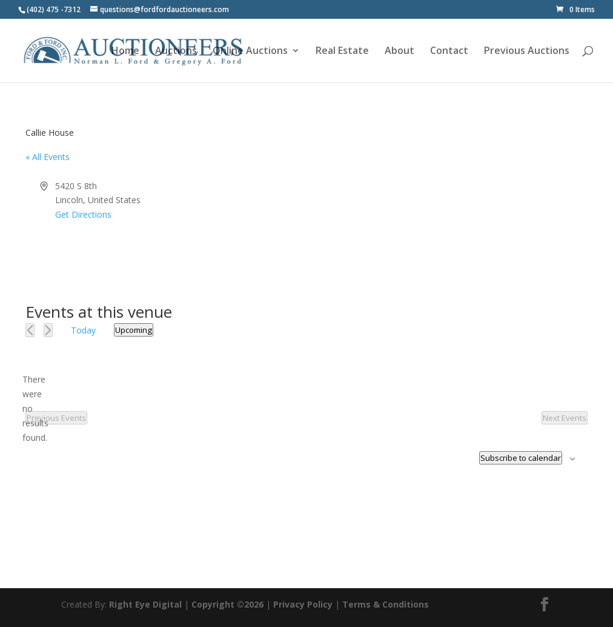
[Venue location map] (446, 224)
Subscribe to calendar (520, 457)
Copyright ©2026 (227, 604)
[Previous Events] (30, 330)
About (399, 51)
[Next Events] (48, 330)
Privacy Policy (303, 604)
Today (83, 330)
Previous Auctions (526, 51)
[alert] (35, 408)
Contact (449, 51)
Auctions (176, 51)
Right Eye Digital (145, 604)
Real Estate (342, 51)
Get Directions (83, 214)
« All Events (47, 157)
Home (125, 51)
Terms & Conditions (385, 604)
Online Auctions (250, 51)
